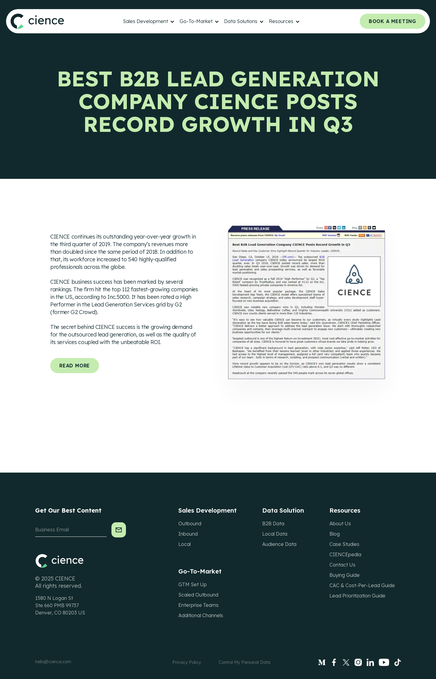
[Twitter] (346, 662)
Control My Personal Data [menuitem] (244, 662)
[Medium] (321, 662)
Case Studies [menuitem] (344, 544)
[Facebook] (334, 662)
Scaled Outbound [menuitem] (198, 595)
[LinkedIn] (370, 662)
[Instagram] (358, 662)
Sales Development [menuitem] (145, 21)
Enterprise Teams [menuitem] (198, 605)
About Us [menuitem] (340, 523)
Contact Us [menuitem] (342, 565)
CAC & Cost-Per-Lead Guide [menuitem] (362, 585)
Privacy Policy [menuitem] (186, 662)
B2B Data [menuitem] (273, 523)
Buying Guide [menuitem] (344, 575)
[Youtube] (384, 662)
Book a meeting (392, 21)
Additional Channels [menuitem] (200, 615)
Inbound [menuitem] (188, 534)
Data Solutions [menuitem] (240, 21)
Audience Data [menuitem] (279, 544)
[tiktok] (397, 662)
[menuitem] (149, 21)
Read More (74, 366)
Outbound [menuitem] (189, 523)
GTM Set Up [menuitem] (192, 584)
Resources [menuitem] (281, 21)
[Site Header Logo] (37, 21)
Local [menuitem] (184, 544)
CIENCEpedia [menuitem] (345, 554)
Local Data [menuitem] (274, 534)
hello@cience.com (53, 661)
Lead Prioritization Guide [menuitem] (357, 596)
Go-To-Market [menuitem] (196, 21)
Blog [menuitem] (334, 534)
